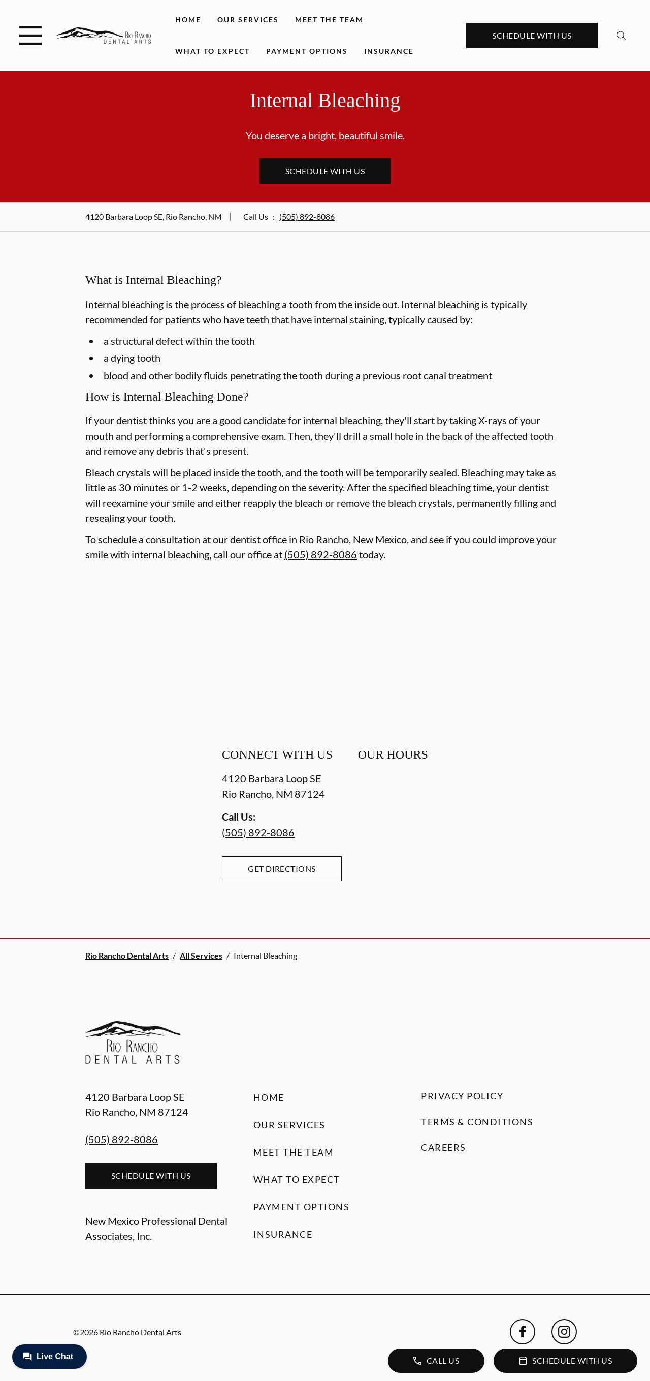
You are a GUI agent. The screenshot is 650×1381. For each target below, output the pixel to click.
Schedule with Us (532, 35)
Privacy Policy (462, 1095)
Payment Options (307, 51)
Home (188, 19)
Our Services (248, 19)
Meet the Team (329, 19)
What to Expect (212, 51)
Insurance (389, 51)
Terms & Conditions (477, 1121)
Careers (443, 1147)
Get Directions (282, 868)
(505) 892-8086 (307, 216)
